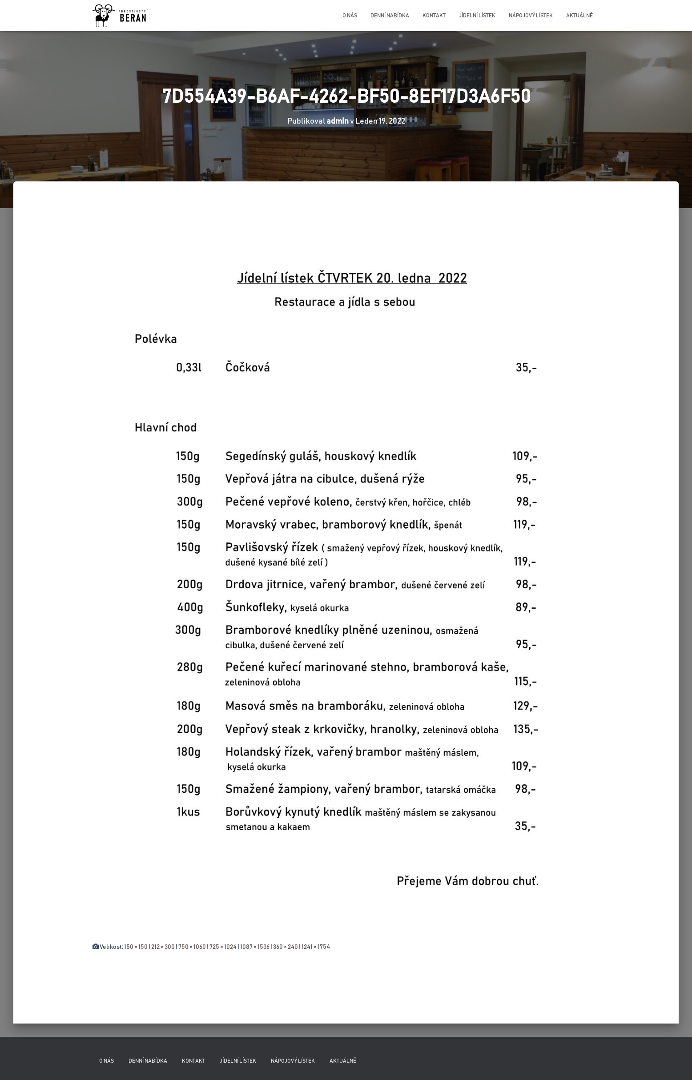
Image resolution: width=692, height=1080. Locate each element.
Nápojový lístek (531, 15)
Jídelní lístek (477, 15)
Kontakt (434, 15)
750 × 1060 (192, 947)
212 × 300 (163, 947)
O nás (349, 15)
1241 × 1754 (316, 947)
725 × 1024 (223, 947)
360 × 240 (285, 947)
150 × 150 (136, 947)
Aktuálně (579, 15)
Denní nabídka (389, 15)
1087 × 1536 (255, 947)
